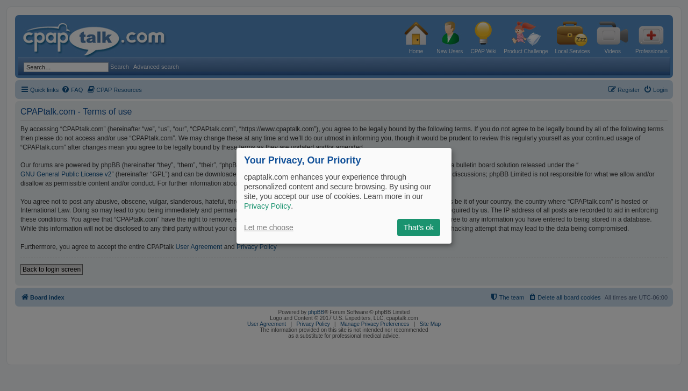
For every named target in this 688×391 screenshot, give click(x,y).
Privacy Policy (267, 206)
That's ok (419, 227)
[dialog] (344, 195)
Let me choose (268, 227)
